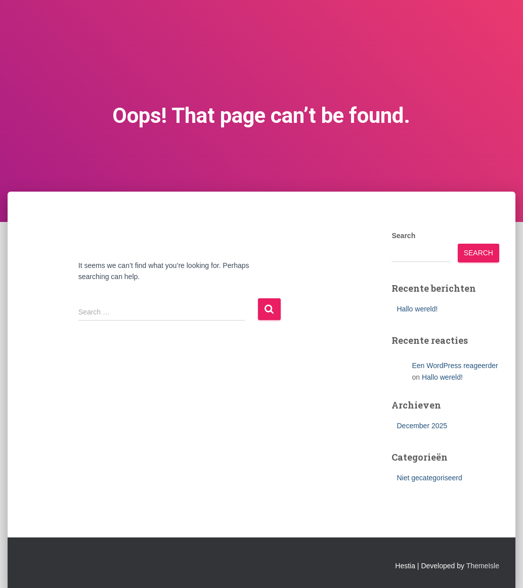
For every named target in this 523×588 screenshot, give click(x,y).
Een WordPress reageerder (455, 365)
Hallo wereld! (417, 309)
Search (403, 236)
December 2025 (422, 426)
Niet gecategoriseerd (429, 478)
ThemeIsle (482, 566)
